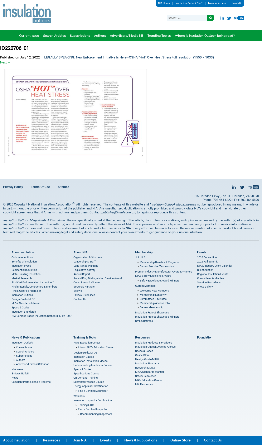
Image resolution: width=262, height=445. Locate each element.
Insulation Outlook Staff (189, 3)
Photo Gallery (205, 286)
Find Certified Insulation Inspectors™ (32, 282)
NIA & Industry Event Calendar (214, 265)
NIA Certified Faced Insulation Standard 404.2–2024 (42, 315)
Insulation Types (21, 265)
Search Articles (54, 36)
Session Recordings (209, 282)
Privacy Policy (13, 187)
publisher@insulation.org (118, 212)
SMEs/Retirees (144, 320)
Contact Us (79, 299)
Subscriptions (80, 36)
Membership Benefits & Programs (159, 262)
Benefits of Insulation (24, 261)
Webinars (79, 396)
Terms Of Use (40, 187)
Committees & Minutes (86, 282)
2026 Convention (207, 257)
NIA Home (164, 3)
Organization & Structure (87, 257)
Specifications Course (86, 373)
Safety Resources (145, 376)
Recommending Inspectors (96, 414)
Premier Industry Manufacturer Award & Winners (163, 271)
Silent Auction (205, 269)
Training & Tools (84, 337)
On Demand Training (85, 377)
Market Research (21, 278)
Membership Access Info (155, 303)
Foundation (204, 337)
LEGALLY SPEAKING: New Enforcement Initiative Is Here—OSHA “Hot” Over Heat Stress (107, 57)
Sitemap (63, 187)
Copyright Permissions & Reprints (31, 381)
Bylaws (77, 290)
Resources (142, 337)
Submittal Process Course (88, 381)
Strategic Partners (84, 286)
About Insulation (22, 252)
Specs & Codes (20, 307)
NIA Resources (144, 384)
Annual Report (81, 274)
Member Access (217, 3)
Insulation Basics (83, 356)
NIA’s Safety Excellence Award (153, 275)
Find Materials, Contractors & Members (34, 286)
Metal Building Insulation (25, 274)
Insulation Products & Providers (153, 342)
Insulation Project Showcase (152, 312)
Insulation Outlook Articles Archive (155, 346)
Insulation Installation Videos (90, 361)
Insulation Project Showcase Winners (157, 316)
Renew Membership (151, 307)
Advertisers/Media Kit (126, 36)
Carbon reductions (22, 257)
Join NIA (237, 3)
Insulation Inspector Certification (92, 400)
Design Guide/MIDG (23, 299)
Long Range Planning (85, 265)
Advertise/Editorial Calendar (32, 364)
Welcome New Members (154, 290)
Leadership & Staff (84, 261)
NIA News (17, 369)
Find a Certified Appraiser (26, 290)
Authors (100, 36)
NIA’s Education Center (86, 342)
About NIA (80, 252)
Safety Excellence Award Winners (159, 280)
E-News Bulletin (20, 373)
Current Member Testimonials (157, 266)
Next (5, 62)
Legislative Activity (84, 269)
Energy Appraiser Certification (90, 386)
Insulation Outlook (22, 295)
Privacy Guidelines (84, 295)
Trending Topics (159, 36)
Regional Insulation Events (212, 274)
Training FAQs (86, 405)
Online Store (142, 355)
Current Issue (29, 36)
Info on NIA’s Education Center (96, 347)
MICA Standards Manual (25, 303)
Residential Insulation (24, 269)
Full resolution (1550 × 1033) (192, 57)
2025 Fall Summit (207, 261)
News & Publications (25, 337)
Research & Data (145, 367)
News (14, 377)
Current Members (145, 285)
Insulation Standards (23, 311)
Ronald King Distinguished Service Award (97, 278)
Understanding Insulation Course (92, 365)
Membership (143, 252)
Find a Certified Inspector (92, 409)
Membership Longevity (153, 294)
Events (202, 252)
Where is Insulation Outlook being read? (205, 36)
